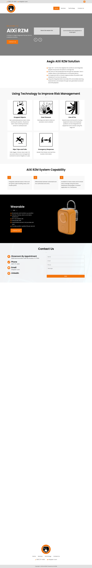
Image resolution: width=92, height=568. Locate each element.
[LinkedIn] (8, 272)
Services (63, 8)
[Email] (8, 266)
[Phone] (8, 261)
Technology (71, 8)
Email (13, 266)
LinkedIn (15, 272)
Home (56, 8)
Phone (14, 261)
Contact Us (81, 8)
